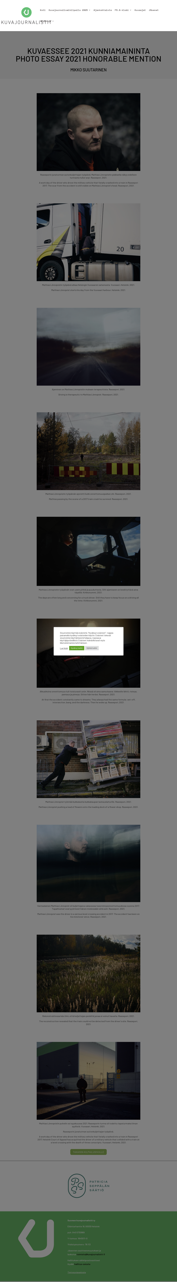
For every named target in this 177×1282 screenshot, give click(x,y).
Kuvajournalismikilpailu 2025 (68, 10)
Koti (43, 10)
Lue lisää (64, 648)
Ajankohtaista (103, 10)
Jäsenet (154, 10)
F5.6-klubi (122, 10)
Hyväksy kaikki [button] (77, 648)
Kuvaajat (140, 10)
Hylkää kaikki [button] (92, 648)
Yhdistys (45, 21)
